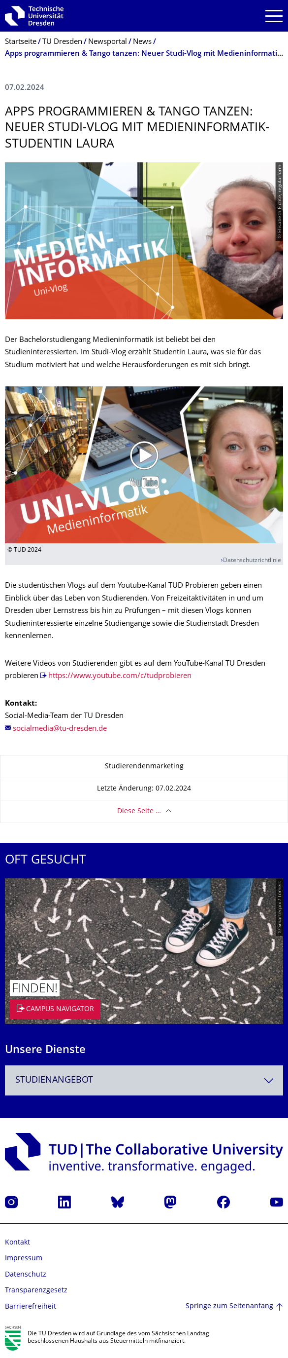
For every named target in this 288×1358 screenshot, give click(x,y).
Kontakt (17, 1243)
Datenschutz (25, 1275)
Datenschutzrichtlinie (252, 561)
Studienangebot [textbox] (54, 1080)
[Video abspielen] (144, 464)
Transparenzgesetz (36, 1290)
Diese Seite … (139, 811)
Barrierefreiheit (30, 1307)
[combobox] (144, 1080)
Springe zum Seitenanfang (229, 1306)
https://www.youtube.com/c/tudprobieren (120, 676)
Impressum (23, 1258)
